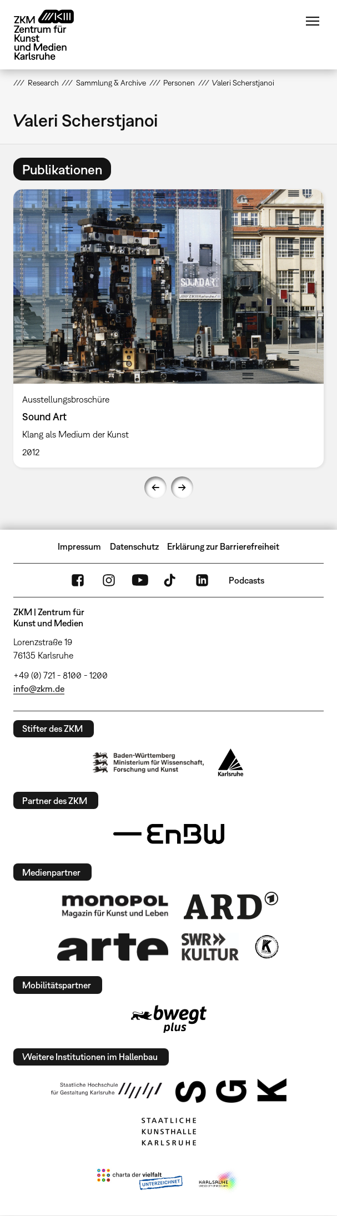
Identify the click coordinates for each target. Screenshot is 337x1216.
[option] (168, 328)
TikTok (171, 580)
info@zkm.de (38, 689)
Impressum (79, 546)
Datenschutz (134, 546)
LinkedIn (202, 580)
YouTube (140, 580)
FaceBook (78, 580)
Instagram (109, 580)
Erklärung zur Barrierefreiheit (223, 546)
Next (182, 487)
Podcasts (246, 580)
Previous (155, 487)
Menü (312, 21)
